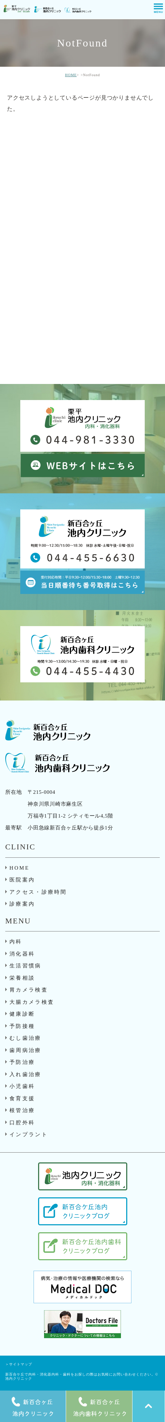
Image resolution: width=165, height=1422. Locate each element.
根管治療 (22, 1110)
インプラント (28, 1134)
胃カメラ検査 (28, 990)
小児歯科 (22, 1086)
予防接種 (22, 1026)
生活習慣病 (25, 965)
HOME (71, 75)
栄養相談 (22, 978)
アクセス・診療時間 (38, 892)
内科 (15, 941)
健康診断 (22, 1014)
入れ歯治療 (25, 1074)
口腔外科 (22, 1122)
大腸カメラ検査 (31, 1002)
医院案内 (22, 880)
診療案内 (22, 904)
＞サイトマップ (18, 1364)
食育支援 (22, 1098)
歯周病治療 (25, 1050)
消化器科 (22, 954)
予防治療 (22, 1062)
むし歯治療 (25, 1038)
